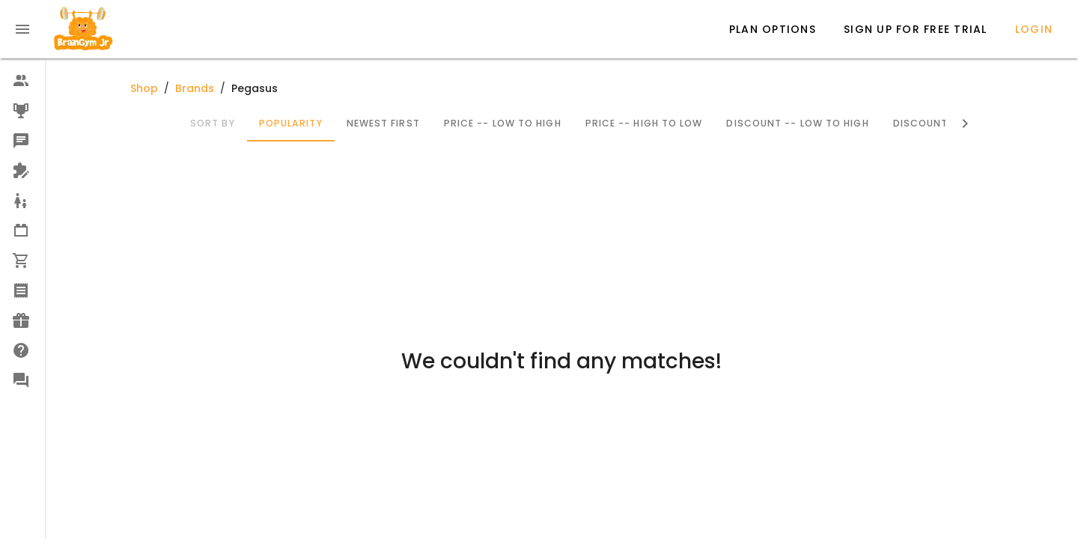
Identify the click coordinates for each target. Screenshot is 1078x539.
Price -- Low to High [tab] (502, 123)
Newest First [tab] (382, 123)
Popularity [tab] (290, 123)
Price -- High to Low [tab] (643, 123)
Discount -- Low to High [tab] (797, 123)
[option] (22, 81)
